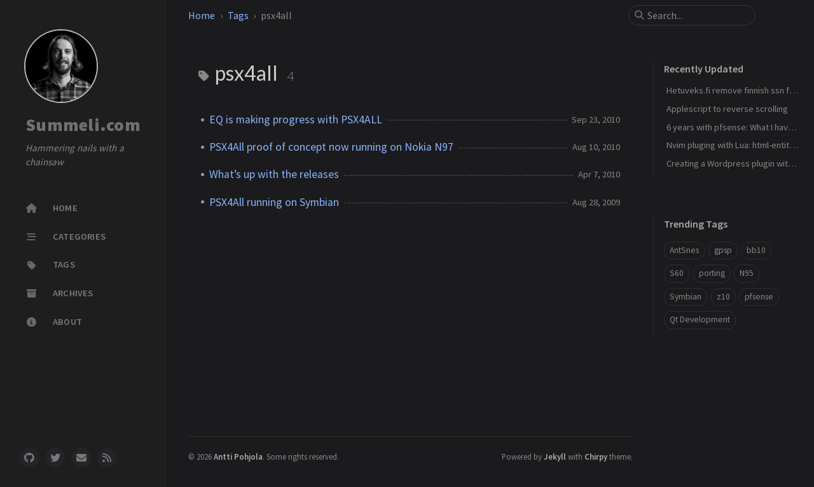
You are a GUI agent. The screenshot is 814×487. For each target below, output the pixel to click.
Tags (238, 15)
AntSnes (684, 250)
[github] (29, 458)
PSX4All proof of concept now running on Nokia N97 (331, 147)
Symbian (685, 296)
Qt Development (700, 319)
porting (712, 273)
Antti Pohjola (238, 456)
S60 (677, 273)
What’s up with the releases (274, 174)
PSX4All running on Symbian (274, 202)
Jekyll (555, 456)
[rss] (107, 458)
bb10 (756, 250)
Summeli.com (83, 124)
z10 (723, 296)
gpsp (723, 250)
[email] (81, 458)
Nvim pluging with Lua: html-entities (733, 145)
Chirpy (595, 456)
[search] (697, 15)
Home (201, 15)
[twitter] (55, 458)
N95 (747, 273)
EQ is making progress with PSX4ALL (295, 120)
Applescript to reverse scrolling (727, 108)
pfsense (759, 296)
